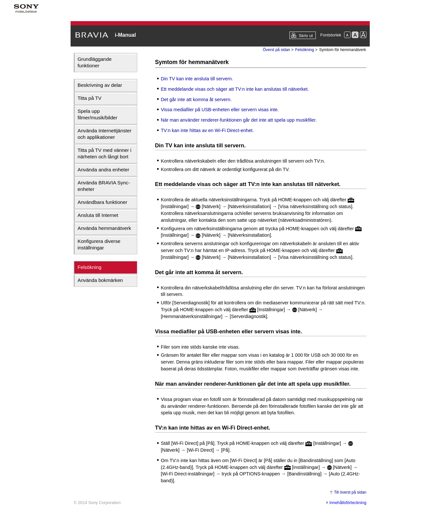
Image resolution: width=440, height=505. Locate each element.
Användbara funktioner (102, 202)
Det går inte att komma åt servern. (196, 99)
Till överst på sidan (350, 492)
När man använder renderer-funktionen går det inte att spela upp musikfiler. (239, 120)
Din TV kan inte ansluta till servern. (197, 78)
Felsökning (89, 267)
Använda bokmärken (100, 280)
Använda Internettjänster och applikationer (104, 134)
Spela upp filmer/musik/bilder (97, 114)
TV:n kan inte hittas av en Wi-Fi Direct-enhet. (207, 130)
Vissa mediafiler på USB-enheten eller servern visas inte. (220, 109)
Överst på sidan (276, 49)
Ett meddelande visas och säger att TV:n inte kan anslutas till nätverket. (235, 89)
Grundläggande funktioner (95, 62)
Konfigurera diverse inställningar (99, 244)
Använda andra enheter (103, 169)
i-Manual (125, 35)
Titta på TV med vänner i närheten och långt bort (104, 153)
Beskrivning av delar (100, 85)
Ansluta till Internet (98, 215)
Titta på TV (89, 98)
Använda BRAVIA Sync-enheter (104, 186)
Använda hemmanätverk (104, 228)
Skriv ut (306, 35)
